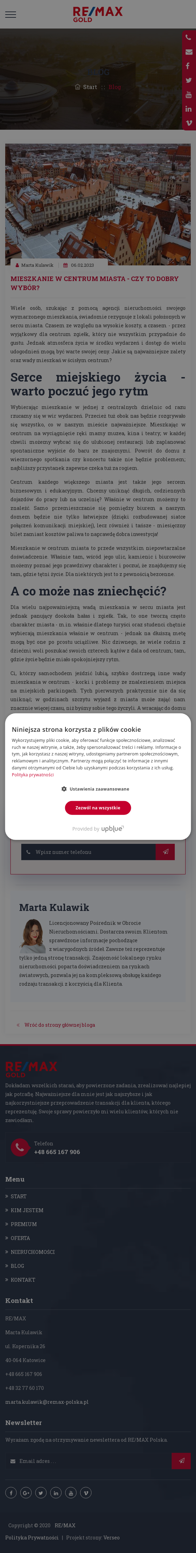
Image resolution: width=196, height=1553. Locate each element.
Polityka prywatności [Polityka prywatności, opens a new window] (33, 775)
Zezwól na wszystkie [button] (98, 807)
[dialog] (98, 776)
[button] (98, 788)
